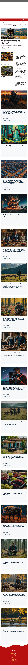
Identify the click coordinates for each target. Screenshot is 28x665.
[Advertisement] (14, 10)
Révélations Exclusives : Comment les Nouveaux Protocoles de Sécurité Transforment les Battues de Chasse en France (21, 82)
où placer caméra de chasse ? (10, 41)
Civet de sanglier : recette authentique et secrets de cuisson (6, 78)
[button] (23, 20)
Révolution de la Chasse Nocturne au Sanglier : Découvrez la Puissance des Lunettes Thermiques (21, 56)
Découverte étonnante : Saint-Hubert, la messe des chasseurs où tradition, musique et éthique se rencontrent (21, 64)
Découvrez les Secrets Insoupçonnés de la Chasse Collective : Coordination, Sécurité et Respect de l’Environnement (14, 423)
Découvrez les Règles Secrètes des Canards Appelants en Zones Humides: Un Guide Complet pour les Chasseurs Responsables (13, 630)
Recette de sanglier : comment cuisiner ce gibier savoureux (6, 63)
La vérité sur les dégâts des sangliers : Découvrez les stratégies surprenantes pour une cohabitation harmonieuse (13, 457)
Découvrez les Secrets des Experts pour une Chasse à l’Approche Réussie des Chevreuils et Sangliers (14, 595)
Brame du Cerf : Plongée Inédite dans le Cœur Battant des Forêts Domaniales (14, 146)
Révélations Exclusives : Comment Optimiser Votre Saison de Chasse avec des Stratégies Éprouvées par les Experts (14, 319)
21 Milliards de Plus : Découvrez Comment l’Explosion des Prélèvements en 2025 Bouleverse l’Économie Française (13, 216)
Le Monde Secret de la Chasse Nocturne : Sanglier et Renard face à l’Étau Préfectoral (13, 526)
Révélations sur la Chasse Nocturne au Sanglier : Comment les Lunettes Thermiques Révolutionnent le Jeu (14, 112)
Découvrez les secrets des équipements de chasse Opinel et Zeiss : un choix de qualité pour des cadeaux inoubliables (21, 73)
